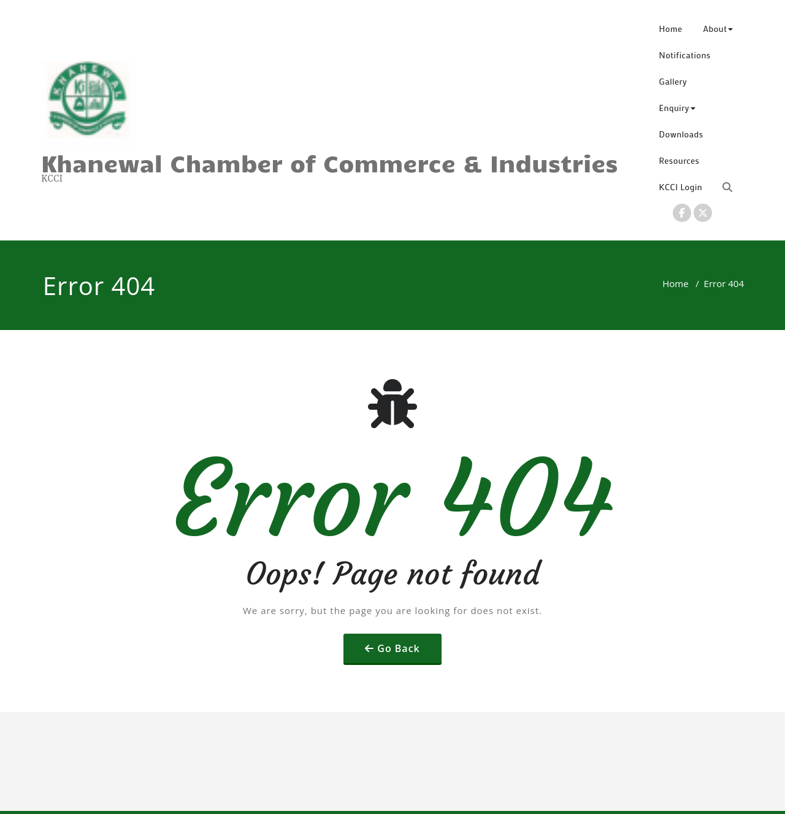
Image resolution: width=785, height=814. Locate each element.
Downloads (681, 134)
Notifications (685, 55)
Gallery (673, 81)
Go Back (398, 648)
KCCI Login (681, 187)
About (718, 28)
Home (671, 28)
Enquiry (677, 107)
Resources (679, 160)
